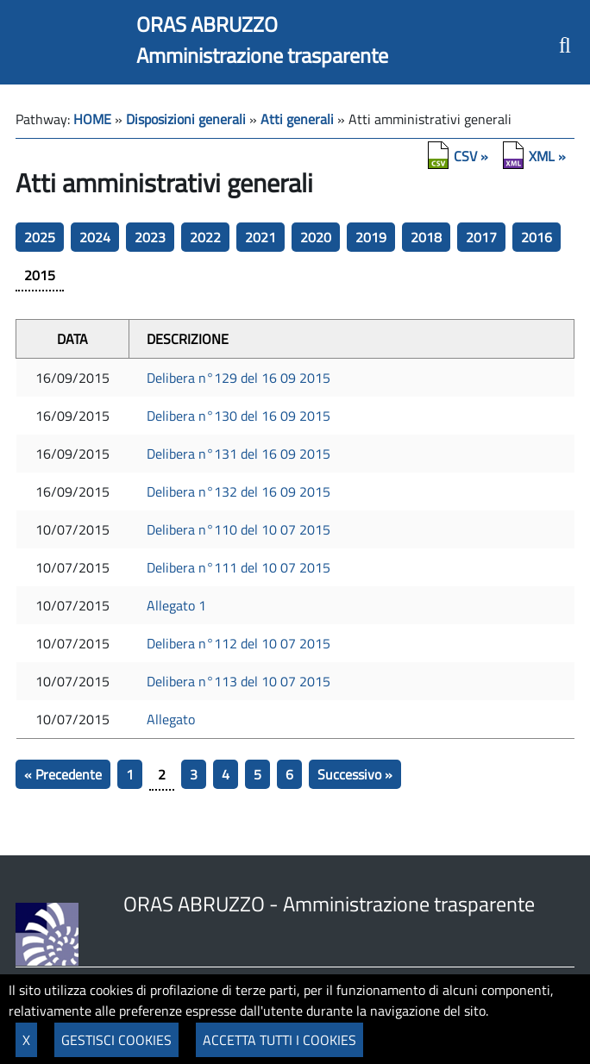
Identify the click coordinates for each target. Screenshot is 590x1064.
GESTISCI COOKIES (116, 1040)
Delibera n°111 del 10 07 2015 (238, 567)
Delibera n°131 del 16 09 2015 (238, 453)
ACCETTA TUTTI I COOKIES (279, 1040)
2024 (94, 237)
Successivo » (354, 774)
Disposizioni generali (186, 119)
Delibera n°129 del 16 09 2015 (238, 377)
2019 (370, 237)
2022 (205, 237)
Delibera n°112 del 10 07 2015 (238, 643)
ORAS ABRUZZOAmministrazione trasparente (262, 40)
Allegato (171, 719)
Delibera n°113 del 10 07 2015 (238, 681)
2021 (260, 237)
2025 (39, 237)
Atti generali (297, 119)
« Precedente (63, 774)
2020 (315, 237)
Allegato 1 (176, 605)
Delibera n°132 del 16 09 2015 (238, 491)
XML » (547, 156)
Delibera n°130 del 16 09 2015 (238, 415)
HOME (92, 119)
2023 (150, 237)
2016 (536, 237)
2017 (481, 237)
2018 (426, 237)
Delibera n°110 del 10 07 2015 (238, 529)
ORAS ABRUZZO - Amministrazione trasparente (329, 903)
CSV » (471, 156)
